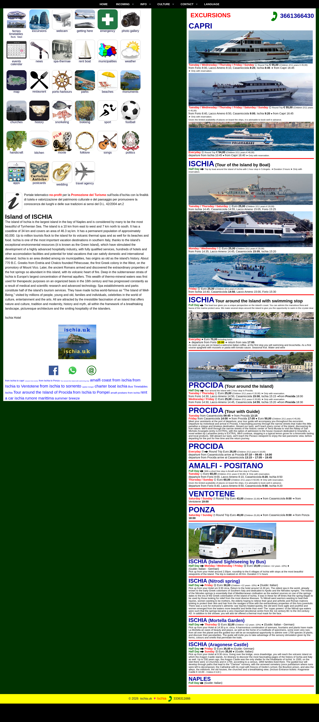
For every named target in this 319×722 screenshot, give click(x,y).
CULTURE (163, 4)
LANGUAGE (211, 4)
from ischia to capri (14, 380)
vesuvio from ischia (31, 381)
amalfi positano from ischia (125, 392)
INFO (143, 4)
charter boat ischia (111, 386)
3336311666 (178, 698)
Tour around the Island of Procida (42, 392)
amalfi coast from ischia (111, 380)
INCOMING (123, 4)
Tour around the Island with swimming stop (74, 381)
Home (104, 4)
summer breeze (67, 398)
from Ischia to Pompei (91, 392)
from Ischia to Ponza (49, 380)
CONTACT (187, 4)
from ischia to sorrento (60, 386)
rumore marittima (39, 398)
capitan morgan (88, 387)
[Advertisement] (159, 712)
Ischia (161, 698)
